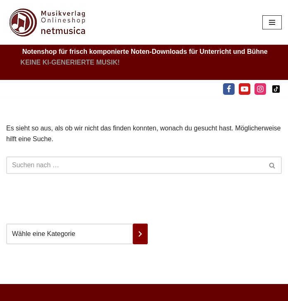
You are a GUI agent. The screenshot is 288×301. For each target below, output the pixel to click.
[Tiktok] (276, 89)
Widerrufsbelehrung (177, 292)
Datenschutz (105, 292)
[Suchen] (134, 165)
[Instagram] (260, 89)
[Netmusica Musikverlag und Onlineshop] (47, 22)
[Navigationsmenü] (272, 22)
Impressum (227, 292)
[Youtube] (244, 89)
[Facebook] (229, 89)
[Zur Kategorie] (140, 234)
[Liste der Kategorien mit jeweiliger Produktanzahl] (69, 234)
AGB (136, 292)
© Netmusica (63, 292)
